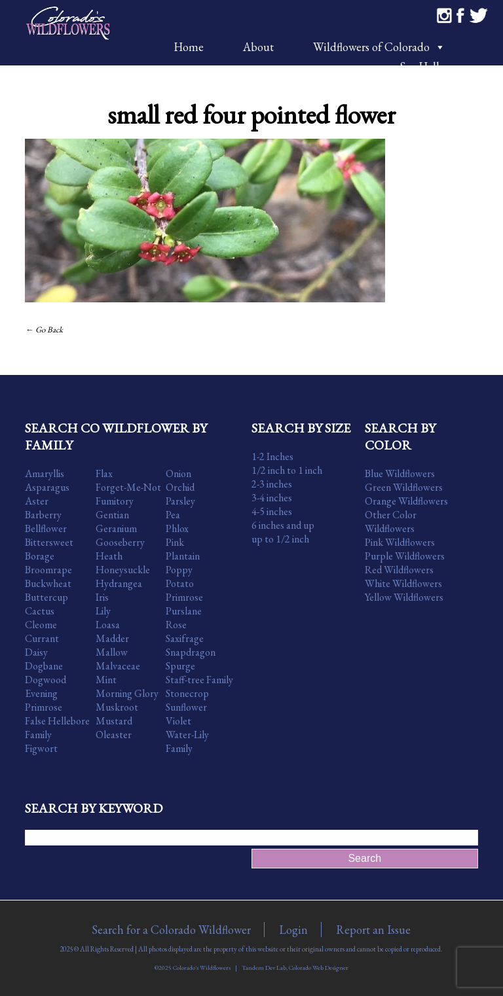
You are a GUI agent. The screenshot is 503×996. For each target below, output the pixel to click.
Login (293, 929)
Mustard (114, 721)
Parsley (180, 501)
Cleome (41, 624)
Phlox (177, 528)
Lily (103, 611)
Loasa (108, 624)
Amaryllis (44, 473)
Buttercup (46, 597)
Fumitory (115, 501)
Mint (106, 679)
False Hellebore (57, 721)
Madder (112, 638)
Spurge (180, 666)
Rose (176, 624)
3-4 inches (272, 498)
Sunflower (186, 707)
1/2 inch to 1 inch (287, 470)
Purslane (184, 611)
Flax (104, 473)
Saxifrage (185, 638)
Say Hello (422, 66)
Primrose (184, 597)
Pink (175, 542)
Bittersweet (49, 542)
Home (189, 46)
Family (38, 734)
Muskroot (117, 707)
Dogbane (44, 666)
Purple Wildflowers (405, 556)
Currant (42, 638)
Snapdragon (190, 652)
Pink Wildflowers (400, 542)
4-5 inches (272, 511)
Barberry (43, 515)
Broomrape (48, 570)
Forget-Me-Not (128, 487)
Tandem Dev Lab (264, 967)
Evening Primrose (43, 700)
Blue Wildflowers (400, 473)
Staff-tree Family (199, 679)
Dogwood (45, 679)
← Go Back (44, 329)
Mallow (112, 652)
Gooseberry (120, 542)
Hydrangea (119, 583)
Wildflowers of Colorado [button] (379, 46)
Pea (173, 515)
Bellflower (46, 528)
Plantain (183, 556)
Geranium (116, 528)
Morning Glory (127, 693)
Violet (178, 721)
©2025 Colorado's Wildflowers (193, 967)
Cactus (39, 611)
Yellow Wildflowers (404, 597)
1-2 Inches (272, 456)
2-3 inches (272, 484)
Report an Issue (373, 929)
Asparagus (47, 487)
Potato (180, 583)
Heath (109, 556)
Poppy (179, 570)
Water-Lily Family (187, 741)
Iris (102, 597)
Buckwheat (48, 583)
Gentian (112, 515)
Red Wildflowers (399, 570)
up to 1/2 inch (280, 539)
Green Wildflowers (404, 487)
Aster (36, 501)
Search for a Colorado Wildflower (171, 929)
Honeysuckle (123, 570)
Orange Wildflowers (406, 501)
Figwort (41, 748)
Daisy (36, 652)
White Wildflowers (403, 583)
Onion (178, 473)
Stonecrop (187, 693)
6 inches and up (283, 525)
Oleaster (114, 734)
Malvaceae (118, 666)
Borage (39, 556)
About (258, 46)
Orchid (180, 487)
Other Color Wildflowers (391, 521)
